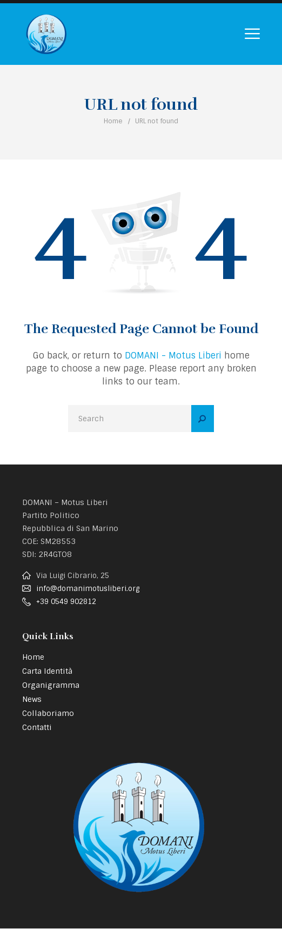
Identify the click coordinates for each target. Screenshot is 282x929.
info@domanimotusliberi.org (87, 588)
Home (113, 121)
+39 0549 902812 (66, 601)
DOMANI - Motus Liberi (173, 355)
